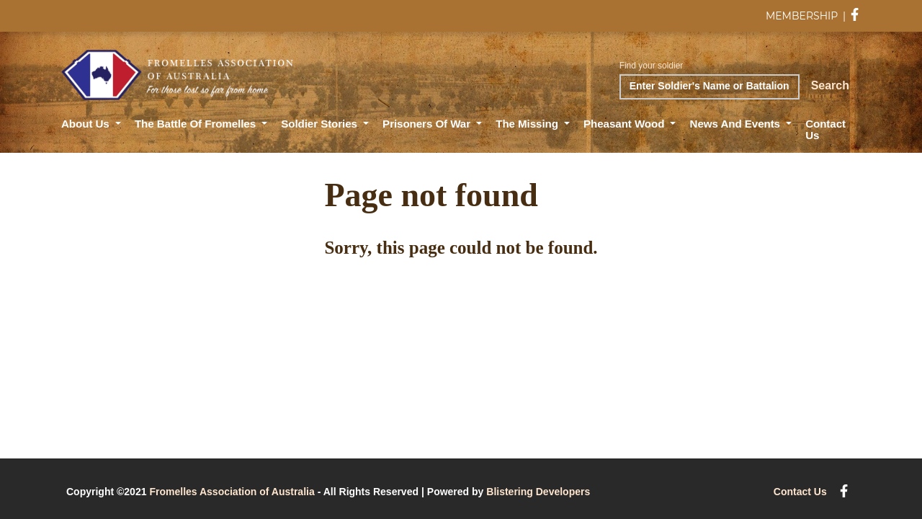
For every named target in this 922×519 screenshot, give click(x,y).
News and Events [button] (737, 124)
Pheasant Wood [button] (625, 124)
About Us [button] (86, 124)
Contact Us (825, 129)
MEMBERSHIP (802, 15)
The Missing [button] (528, 124)
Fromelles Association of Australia (231, 491)
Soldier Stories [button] (320, 124)
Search (830, 85)
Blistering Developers (538, 491)
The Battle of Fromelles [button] (197, 124)
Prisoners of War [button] (427, 124)
